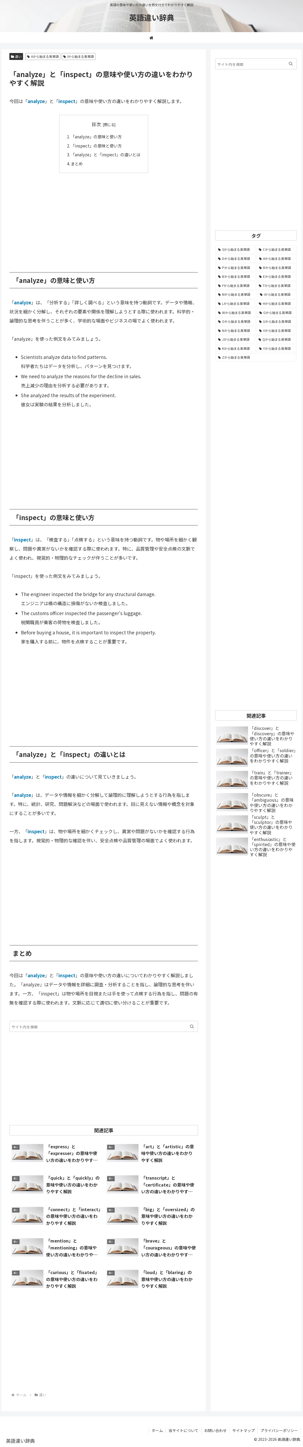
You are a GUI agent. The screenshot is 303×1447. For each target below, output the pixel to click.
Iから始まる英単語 (78, 56)
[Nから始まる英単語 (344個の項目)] (236, 331)
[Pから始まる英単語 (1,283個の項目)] (236, 268)
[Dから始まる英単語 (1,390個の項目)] (236, 259)
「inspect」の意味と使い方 (96, 146)
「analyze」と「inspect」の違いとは (105, 154)
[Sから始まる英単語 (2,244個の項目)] (235, 249)
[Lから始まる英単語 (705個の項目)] (235, 304)
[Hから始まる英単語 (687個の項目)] (276, 304)
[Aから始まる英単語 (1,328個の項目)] (276, 259)
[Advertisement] (103, 218)
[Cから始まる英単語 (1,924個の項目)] (276, 249)
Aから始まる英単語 (43, 56)
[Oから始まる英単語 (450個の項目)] (236, 321)
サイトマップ (243, 1430)
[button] (192, 1026)
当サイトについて (184, 1430)
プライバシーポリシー (279, 1430)
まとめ (77, 163)
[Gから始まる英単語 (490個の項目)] (277, 313)
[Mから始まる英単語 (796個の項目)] (236, 294)
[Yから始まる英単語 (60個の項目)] (277, 348)
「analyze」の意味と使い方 (96, 136)
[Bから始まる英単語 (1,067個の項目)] (236, 276)
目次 (96, 124)
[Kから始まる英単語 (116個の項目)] (236, 348)
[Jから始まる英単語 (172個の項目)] (235, 339)
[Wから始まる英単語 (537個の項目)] (236, 313)
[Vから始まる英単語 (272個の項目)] (276, 331)
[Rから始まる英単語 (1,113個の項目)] (277, 268)
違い (16, 56)
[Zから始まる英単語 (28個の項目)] (256, 357)
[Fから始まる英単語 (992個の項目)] (235, 286)
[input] (103, 1026)
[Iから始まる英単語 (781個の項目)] (277, 294)
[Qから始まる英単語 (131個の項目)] (276, 339)
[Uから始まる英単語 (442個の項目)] (276, 321)
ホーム (157, 1430)
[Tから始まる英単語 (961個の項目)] (276, 286)
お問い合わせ (215, 1430)
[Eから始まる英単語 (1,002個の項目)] (276, 276)
